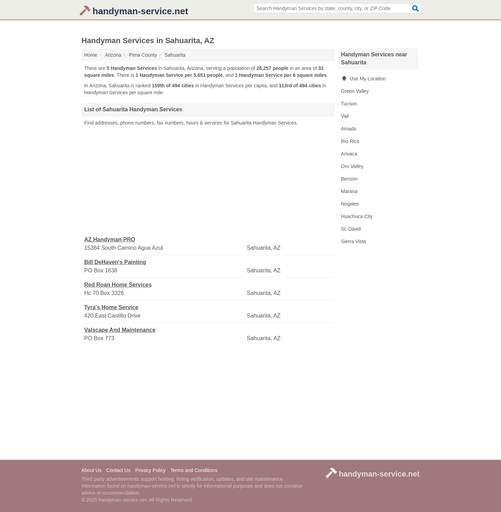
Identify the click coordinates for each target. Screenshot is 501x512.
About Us (91, 470)
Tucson (349, 103)
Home (90, 55)
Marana (349, 191)
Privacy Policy (150, 470)
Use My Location (363, 78)
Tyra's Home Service (111, 307)
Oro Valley (352, 166)
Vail (345, 116)
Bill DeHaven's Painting (115, 262)
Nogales (350, 204)
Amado (348, 128)
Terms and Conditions (193, 470)
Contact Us (118, 470)
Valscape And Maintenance (120, 330)
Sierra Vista (353, 241)
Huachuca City (357, 216)
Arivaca (349, 154)
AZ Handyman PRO (109, 239)
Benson (349, 179)
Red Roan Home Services (118, 285)
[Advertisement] (208, 181)
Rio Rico (350, 141)
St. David (351, 229)
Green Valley (355, 91)
